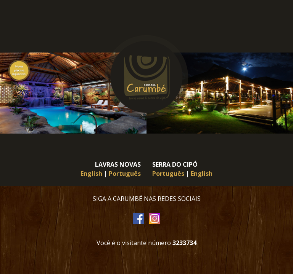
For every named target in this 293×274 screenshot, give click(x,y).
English (91, 173)
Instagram (154, 219)
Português (125, 173)
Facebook (138, 219)
